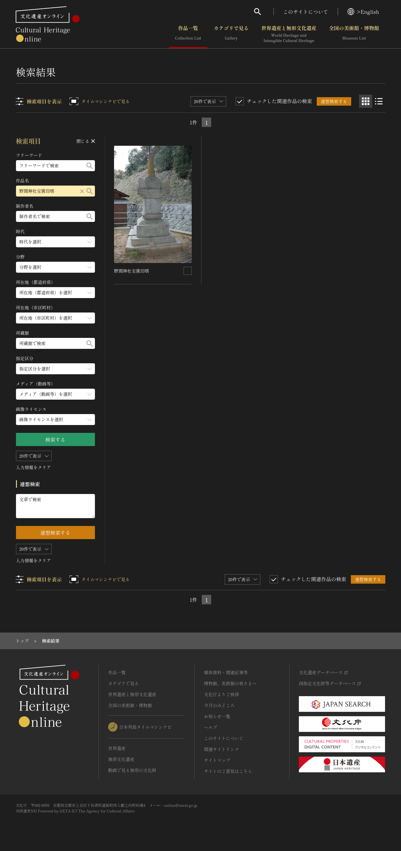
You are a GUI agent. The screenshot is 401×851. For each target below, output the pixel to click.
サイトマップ (217, 760)
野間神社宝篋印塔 (131, 270)
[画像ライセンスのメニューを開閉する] (55, 419)
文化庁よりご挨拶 (221, 694)
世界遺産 (117, 748)
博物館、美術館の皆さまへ (230, 683)
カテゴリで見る (231, 34)
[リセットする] (82, 191)
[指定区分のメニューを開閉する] (55, 368)
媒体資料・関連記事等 (226, 672)
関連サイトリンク (221, 749)
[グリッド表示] (365, 101)
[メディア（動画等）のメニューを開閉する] (55, 394)
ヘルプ (210, 727)
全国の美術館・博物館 (354, 34)
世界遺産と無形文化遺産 (288, 34)
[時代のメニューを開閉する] (55, 241)
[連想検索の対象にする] (188, 270)
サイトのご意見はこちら (228, 771)
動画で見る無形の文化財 (132, 770)
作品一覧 (188, 34)
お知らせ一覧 (217, 716)
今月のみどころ (219, 705)
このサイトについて (305, 11)
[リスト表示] (378, 101)
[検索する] (89, 165)
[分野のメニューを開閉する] (55, 267)
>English (363, 11)
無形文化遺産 (121, 759)
